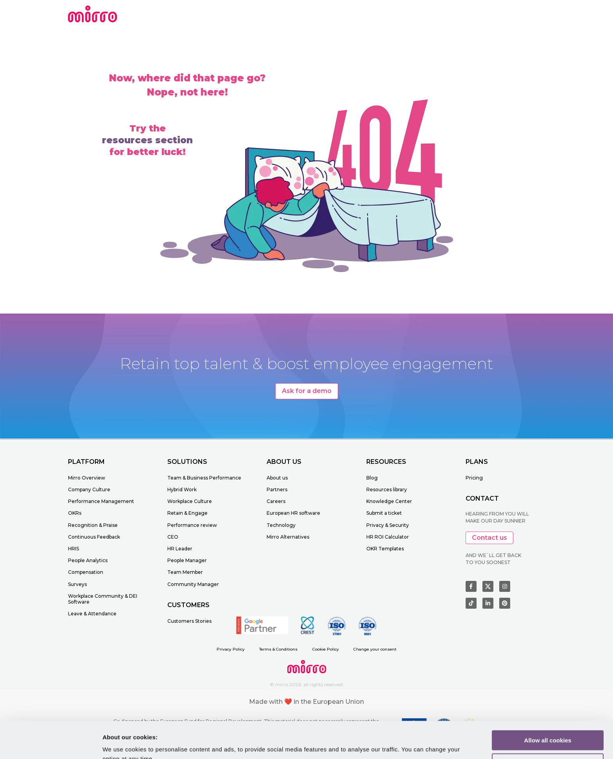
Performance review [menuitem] (192, 525)
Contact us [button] (489, 537)
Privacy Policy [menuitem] (231, 649)
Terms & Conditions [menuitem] (278, 649)
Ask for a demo (307, 391)
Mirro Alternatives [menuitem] (288, 537)
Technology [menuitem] (281, 525)
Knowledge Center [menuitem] (389, 501)
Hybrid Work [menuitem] (182, 489)
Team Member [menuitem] (185, 572)
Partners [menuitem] (277, 489)
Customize (548, 726)
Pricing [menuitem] (474, 478)
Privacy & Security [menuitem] (387, 525)
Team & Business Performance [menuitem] (204, 478)
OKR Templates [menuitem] (385, 549)
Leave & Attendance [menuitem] (92, 614)
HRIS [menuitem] (73, 549)
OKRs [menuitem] (74, 513)
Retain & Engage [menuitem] (187, 513)
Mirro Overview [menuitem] (86, 478)
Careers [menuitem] (276, 501)
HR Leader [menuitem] (179, 549)
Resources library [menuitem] (386, 489)
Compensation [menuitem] (85, 572)
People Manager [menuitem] (187, 560)
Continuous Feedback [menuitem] (94, 537)
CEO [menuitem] (172, 537)
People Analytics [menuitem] (88, 560)
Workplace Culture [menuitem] (189, 501)
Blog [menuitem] (372, 478)
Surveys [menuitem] (77, 584)
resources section (147, 140)
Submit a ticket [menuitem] (384, 513)
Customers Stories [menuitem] (189, 621)
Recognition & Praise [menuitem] (93, 525)
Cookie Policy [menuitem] (325, 649)
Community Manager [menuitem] (193, 584)
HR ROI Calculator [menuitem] (387, 537)
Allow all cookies (548, 703)
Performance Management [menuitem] (101, 501)
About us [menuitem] (277, 478)
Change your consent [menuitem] (374, 649)
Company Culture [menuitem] (89, 489)
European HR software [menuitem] (293, 513)
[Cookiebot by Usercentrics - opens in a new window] (50, 744)
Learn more (118, 743)
